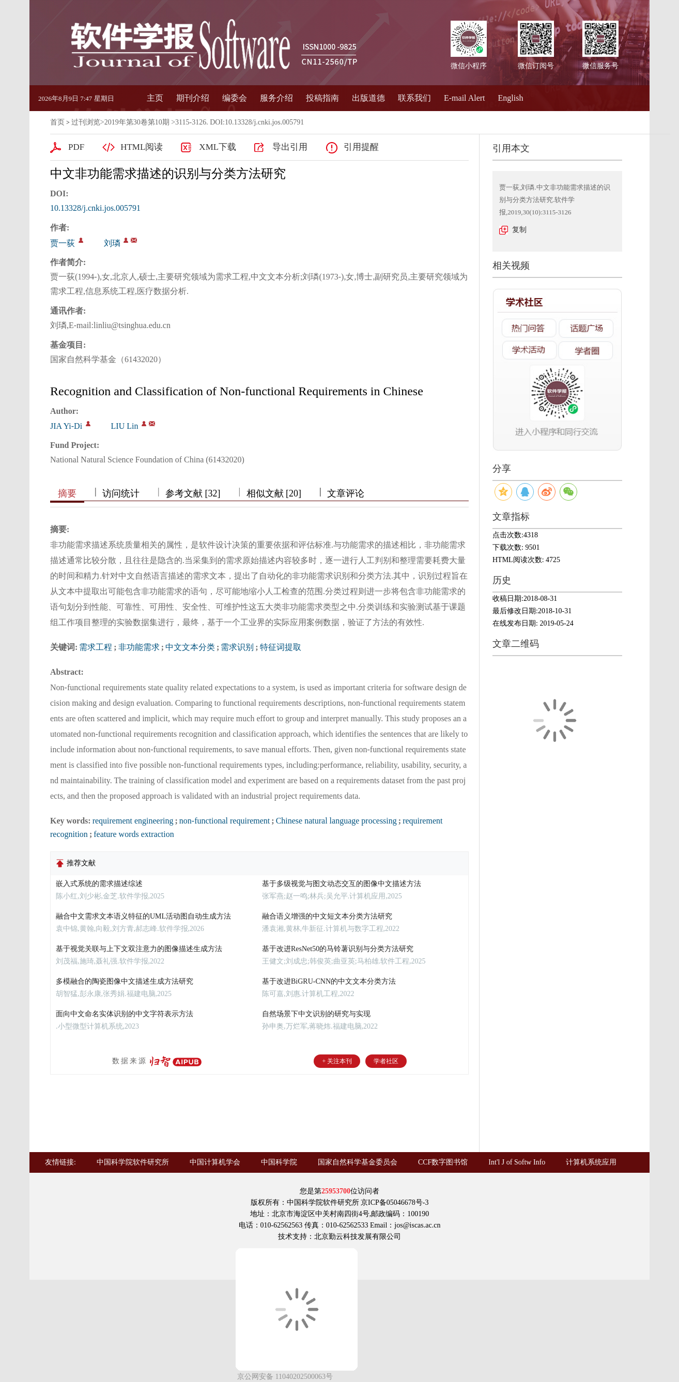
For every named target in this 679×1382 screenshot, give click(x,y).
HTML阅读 (141, 147)
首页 (57, 122)
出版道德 (368, 98)
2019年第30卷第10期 (136, 122)
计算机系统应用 (591, 1162)
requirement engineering (133, 820)
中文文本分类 (190, 647)
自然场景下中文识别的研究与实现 (316, 1014)
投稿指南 (322, 98)
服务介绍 (276, 98)
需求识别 (237, 647)
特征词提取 (280, 647)
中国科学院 (279, 1162)
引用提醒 (361, 147)
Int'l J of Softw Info (516, 1162)
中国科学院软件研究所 (133, 1162)
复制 (519, 230)
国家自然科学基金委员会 (357, 1162)
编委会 (234, 98)
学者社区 (386, 1061)
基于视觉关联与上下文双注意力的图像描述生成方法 (139, 949)
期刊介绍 (192, 98)
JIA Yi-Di (66, 426)
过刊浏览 (85, 122)
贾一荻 (62, 243)
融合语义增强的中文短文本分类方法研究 (327, 916)
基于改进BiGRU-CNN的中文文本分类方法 (329, 981)
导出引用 (289, 147)
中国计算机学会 (215, 1162)
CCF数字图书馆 (443, 1162)
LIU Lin (124, 426)
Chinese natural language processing (336, 820)
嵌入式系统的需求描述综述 (99, 884)
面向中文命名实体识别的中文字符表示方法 (124, 1014)
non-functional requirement (224, 820)
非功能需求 (139, 647)
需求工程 (95, 647)
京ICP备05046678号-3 (394, 1202)
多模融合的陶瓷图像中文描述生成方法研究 (124, 981)
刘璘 (112, 243)
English (510, 98)
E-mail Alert (464, 98)
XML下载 (217, 147)
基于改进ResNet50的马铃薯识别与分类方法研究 (337, 949)
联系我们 (414, 98)
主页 (155, 98)
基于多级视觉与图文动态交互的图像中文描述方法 (341, 884)
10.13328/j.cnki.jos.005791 (95, 208)
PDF (76, 147)
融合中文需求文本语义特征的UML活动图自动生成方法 (143, 916)
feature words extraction (134, 834)
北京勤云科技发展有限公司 (357, 1236)
